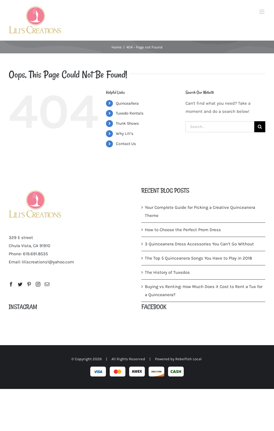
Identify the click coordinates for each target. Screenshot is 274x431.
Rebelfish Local (188, 359)
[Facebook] (11, 284)
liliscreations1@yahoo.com (48, 262)
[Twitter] (20, 284)
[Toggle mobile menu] (262, 12)
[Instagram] (38, 284)
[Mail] (47, 284)
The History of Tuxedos (167, 272)
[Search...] (219, 126)
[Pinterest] (29, 284)
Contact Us (126, 143)
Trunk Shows (127, 123)
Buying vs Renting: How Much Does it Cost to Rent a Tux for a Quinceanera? (203, 290)
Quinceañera (127, 103)
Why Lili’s (124, 133)
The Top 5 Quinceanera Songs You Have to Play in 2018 (198, 258)
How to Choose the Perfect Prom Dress (183, 229)
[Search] (259, 126)
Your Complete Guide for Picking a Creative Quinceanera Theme (200, 211)
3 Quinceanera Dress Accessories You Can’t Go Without (199, 244)
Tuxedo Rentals (129, 113)
